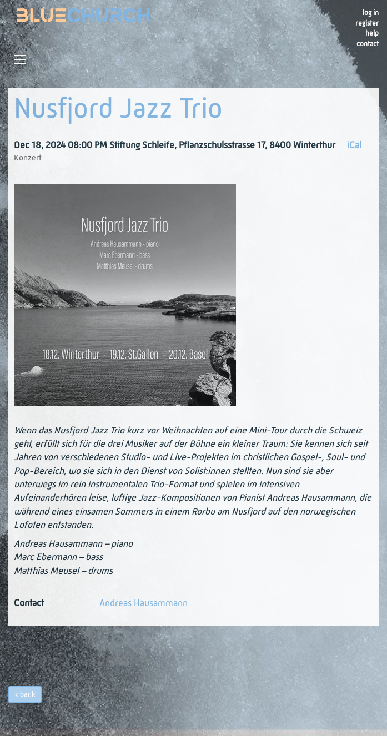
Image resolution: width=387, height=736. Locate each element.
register (367, 23)
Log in (371, 13)
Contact (367, 44)
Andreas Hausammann (143, 603)
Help (372, 33)
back (28, 695)
